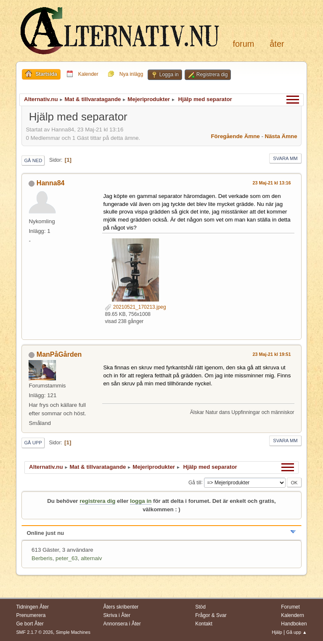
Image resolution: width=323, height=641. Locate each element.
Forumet (290, 607)
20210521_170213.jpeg (135, 307)
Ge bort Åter (29, 624)
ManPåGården (59, 354)
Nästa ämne (281, 136)
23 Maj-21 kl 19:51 (271, 354)
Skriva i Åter (116, 615)
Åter (277, 43)
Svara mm (285, 158)
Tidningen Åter (32, 607)
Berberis (42, 558)
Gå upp (33, 442)
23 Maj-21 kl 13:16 (271, 182)
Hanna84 (51, 183)
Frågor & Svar (211, 615)
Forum (243, 43)
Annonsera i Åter (121, 624)
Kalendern (292, 615)
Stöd (200, 607)
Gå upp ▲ (296, 632)
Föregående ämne (235, 136)
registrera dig (97, 501)
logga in (140, 501)
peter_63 (67, 558)
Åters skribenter (120, 607)
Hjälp (277, 632)
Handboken (294, 624)
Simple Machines (73, 632)
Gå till (194, 482)
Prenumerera (30, 615)
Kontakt (203, 624)
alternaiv (91, 558)
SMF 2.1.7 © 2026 (34, 632)
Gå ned (33, 160)
